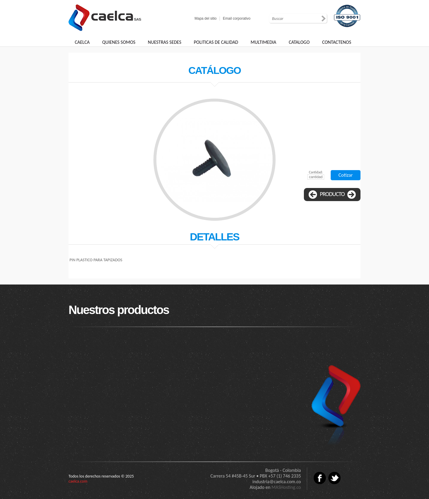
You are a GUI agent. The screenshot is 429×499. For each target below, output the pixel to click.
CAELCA (82, 42)
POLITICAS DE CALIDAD (216, 42)
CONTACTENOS (336, 42)
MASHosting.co (286, 487)
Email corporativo (237, 18)
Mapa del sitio (206, 18)
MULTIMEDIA (263, 42)
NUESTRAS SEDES (164, 42)
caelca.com (78, 481)
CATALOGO (299, 42)
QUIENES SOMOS (118, 42)
